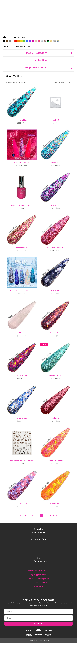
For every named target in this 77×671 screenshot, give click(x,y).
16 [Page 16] (44, 515)
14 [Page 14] (39, 515)
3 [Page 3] (27, 515)
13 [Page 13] (35, 515)
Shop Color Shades (36, 67)
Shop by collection (36, 60)
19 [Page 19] (53, 515)
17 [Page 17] (47, 515)
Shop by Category (36, 53)
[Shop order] (61, 82)
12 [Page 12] (33, 515)
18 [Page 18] (50, 515)
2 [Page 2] (25, 515)
